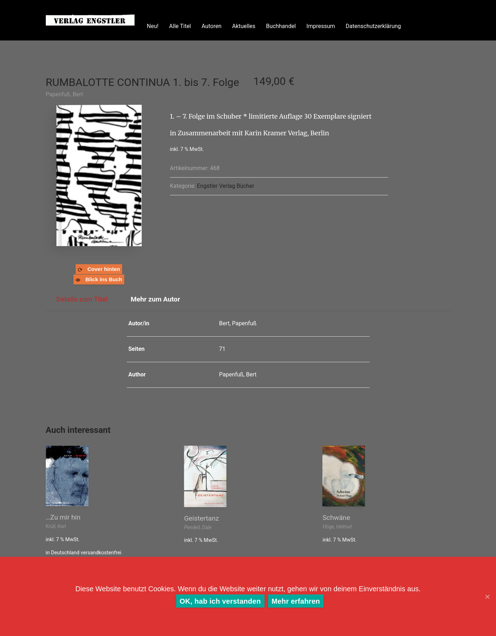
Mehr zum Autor (155, 299)
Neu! (153, 26)
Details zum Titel (82, 299)
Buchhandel (281, 26)
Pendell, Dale (198, 527)
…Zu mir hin (63, 517)
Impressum (320, 26)
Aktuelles (244, 26)
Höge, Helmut (336, 526)
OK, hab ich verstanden (220, 601)
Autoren (212, 26)
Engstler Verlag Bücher (225, 186)
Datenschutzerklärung (373, 26)
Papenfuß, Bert (64, 94)
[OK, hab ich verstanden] (487, 596)
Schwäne (336, 517)
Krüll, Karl (56, 526)
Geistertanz (201, 518)
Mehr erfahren (296, 601)
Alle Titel (180, 26)
